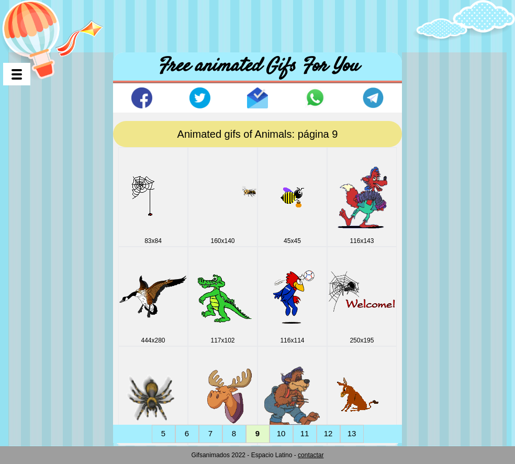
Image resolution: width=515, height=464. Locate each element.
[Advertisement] (257, 23)
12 (328, 433)
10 (281, 433)
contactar (310, 455)
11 (304, 433)
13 (352, 433)
